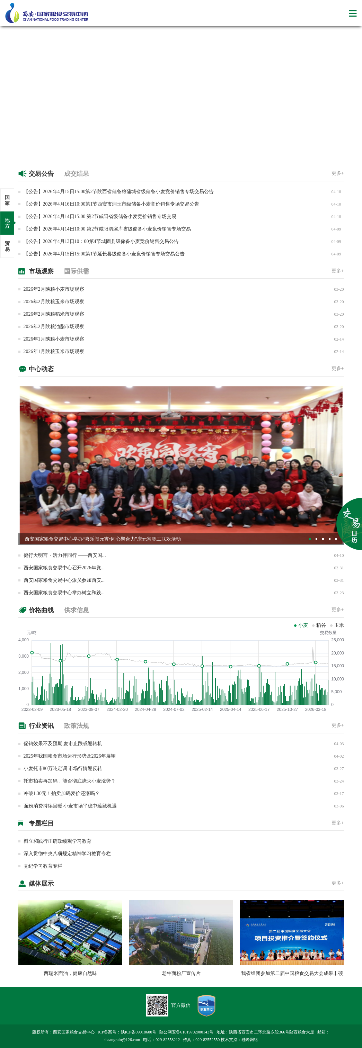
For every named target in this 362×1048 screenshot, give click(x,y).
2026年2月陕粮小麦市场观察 (54, 289)
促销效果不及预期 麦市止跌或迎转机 (63, 743)
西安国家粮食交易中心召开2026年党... (64, 567)
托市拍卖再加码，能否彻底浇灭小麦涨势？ (70, 781)
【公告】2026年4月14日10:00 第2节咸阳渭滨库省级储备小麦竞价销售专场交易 (107, 229)
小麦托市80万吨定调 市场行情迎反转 (63, 768)
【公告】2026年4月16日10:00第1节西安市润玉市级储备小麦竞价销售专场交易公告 (112, 204)
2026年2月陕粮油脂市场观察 (54, 326)
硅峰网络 (249, 1039)
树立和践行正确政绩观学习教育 (57, 841)
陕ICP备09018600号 (139, 1032)
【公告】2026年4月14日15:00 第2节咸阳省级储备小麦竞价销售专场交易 (100, 216)
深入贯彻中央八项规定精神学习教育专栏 (67, 853)
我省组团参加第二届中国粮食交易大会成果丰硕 (292, 973)
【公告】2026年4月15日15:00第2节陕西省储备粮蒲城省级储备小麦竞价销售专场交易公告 (119, 191)
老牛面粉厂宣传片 (181, 973)
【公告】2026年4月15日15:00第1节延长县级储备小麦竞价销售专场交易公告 (104, 253)
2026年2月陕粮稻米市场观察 (54, 314)
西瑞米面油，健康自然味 (70, 973)
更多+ (338, 173)
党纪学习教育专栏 (43, 866)
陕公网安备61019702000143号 (186, 1032)
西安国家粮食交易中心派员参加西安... (64, 580)
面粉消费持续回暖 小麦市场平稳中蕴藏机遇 (70, 805)
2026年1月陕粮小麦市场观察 (54, 339)
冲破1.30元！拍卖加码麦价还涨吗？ (62, 793)
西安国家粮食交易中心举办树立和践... (64, 592)
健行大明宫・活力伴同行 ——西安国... (65, 555)
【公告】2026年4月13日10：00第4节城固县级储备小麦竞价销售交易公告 (101, 241)
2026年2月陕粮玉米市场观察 (54, 301)
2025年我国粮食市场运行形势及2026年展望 (70, 756)
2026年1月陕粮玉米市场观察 (54, 351)
